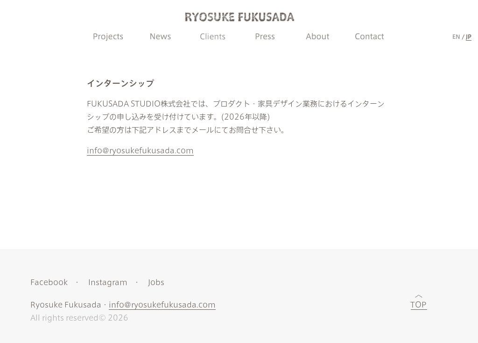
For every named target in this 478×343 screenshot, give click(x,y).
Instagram (107, 282)
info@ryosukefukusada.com (140, 150)
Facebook (49, 282)
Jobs (156, 282)
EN (456, 36)
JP (468, 36)
